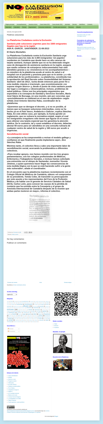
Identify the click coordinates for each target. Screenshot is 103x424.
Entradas (10, 328)
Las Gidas (38, 311)
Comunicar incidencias (45, 27)
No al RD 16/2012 (12, 384)
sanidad (10, 320)
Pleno (23, 315)
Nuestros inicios (33, 24)
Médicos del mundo (12, 395)
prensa (16, 234)
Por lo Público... (11, 388)
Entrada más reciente (12, 282)
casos (47, 302)
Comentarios (11, 331)
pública (30, 317)
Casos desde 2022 (57, 24)
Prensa (24, 27)
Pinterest (56, 325)
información (37, 309)
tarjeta (47, 320)
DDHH (47, 304)
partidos (10, 315)
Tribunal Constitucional (18, 321)
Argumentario (32, 27)
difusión (26, 306)
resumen (30, 318)
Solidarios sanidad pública (14, 386)
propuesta (16, 317)
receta (34, 317)
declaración (9, 306)
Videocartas (11, 382)
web (36, 321)
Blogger (56, 416)
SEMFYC (10, 391)
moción (14, 314)
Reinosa (15, 318)
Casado (43, 302)
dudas (8, 307)
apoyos (12, 302)
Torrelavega (9, 321)
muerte (19, 314)
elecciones (17, 307)
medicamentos (27, 312)
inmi (48, 309)
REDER (10, 318)
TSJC (24, 321)
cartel (39, 302)
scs (26, 320)
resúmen (35, 318)
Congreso (36, 304)
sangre (48, 318)
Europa (47, 307)
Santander (17, 320)
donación (47, 306)
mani (49, 311)
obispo (13, 234)
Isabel (28, 311)
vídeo (33, 321)
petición (19, 315)
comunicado (19, 304)
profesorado (10, 317)
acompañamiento (24, 301)
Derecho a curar (12, 379)
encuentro (23, 307)
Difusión (78, 27)
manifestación (11, 312)
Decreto (74, 24)
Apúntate (67, 24)
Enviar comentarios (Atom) (20, 285)
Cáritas (35, 302)
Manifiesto (82, 24)
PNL (27, 315)
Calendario (17, 27)
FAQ (25, 309)
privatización (47, 315)
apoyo (8, 302)
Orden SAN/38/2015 (13, 375)
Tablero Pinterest (12, 400)
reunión (40, 318)
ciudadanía (13, 304)
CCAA (8, 304)
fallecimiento (20, 309)
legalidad (44, 311)
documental (40, 306)
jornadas (33, 311)
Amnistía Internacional (39, 301)
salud (45, 318)
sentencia (30, 320)
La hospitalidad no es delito (14, 398)
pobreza (30, 315)
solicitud (35, 320)
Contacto (89, 24)
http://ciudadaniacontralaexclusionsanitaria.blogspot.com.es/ (21, 410)
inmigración (9, 311)
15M (8, 301)
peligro (14, 315)
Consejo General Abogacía (14, 397)
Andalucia (47, 301)
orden (34, 314)
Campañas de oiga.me (13, 389)
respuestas (25, 318)
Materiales (8, 27)
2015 (15, 301)
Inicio (40, 282)
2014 (11, 301)
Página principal (10, 24)
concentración (28, 304)
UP (30, 321)
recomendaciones (47, 317)
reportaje (20, 318)
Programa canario (12, 381)
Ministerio (8, 314)
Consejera (42, 304)
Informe (43, 309)
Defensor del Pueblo (17, 306)
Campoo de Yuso (29, 302)
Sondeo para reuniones (59, 27)
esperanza (42, 307)
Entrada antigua (67, 282)
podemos (35, 315)
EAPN (12, 307)
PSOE (26, 317)
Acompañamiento (21, 24)
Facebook (56, 327)
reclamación (39, 317)
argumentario (21, 302)
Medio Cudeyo (46, 312)
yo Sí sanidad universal (13, 393)
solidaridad (41, 320)
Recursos (71, 27)
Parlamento (47, 314)
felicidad (30, 309)
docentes (34, 306)
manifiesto (19, 312)
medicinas (33, 312)
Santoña (22, 320)
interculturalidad (23, 311)
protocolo (21, 317)
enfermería (28, 307)
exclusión (10, 309)
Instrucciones (15, 311)
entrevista (36, 307)
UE (27, 321)
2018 (19, 301)
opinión (29, 314)
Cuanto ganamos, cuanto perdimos (16, 402)
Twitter (55, 324)
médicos (39, 312)
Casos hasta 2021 (45, 24)
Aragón (16, 302)
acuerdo (31, 301)
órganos (40, 314)
